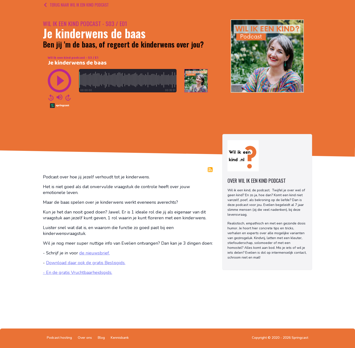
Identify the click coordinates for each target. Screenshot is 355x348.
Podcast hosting (59, 337)
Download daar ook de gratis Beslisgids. (85, 263)
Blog (101, 337)
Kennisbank (120, 337)
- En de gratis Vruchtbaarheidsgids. (77, 272)
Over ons (85, 337)
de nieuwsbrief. (94, 253)
